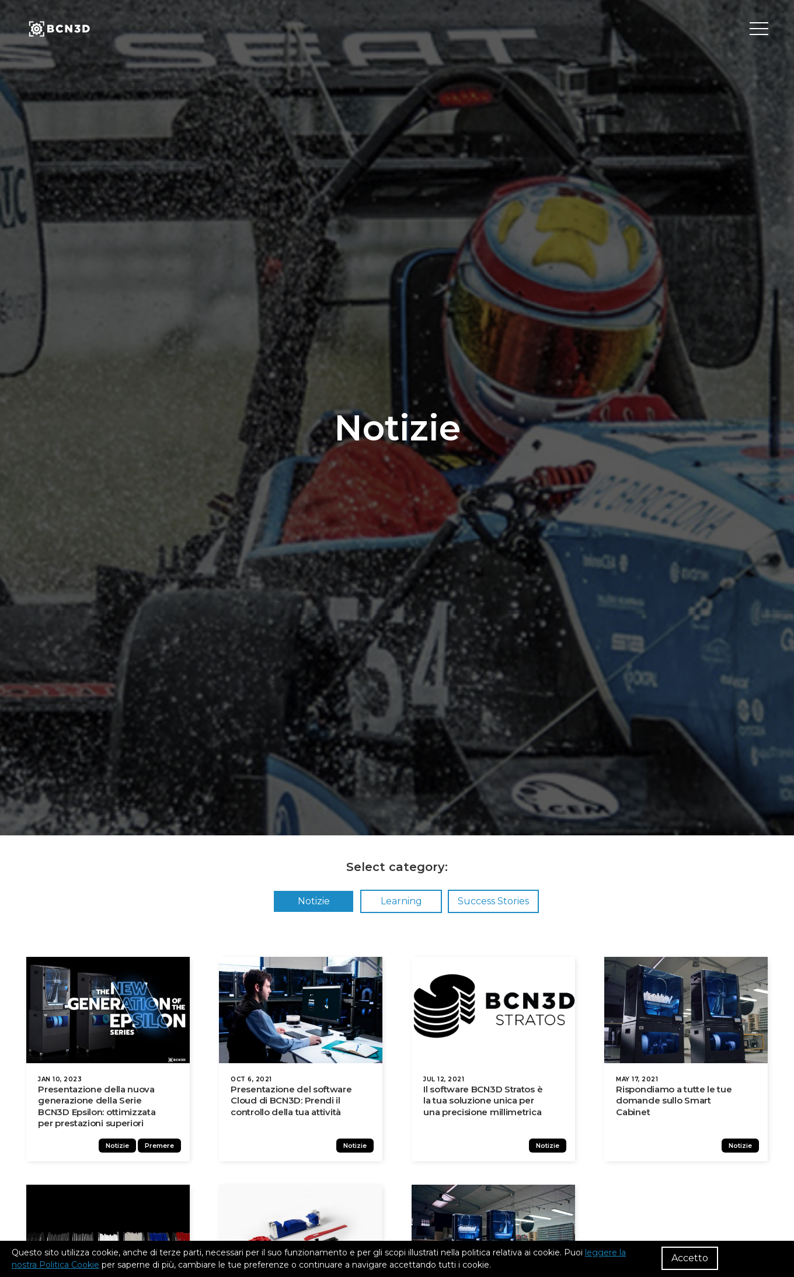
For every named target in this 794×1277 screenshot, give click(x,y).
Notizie (314, 901)
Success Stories (493, 901)
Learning (401, 901)
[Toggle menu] (759, 29)
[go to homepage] (58, 29)
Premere (162, 1150)
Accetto (689, 1258)
